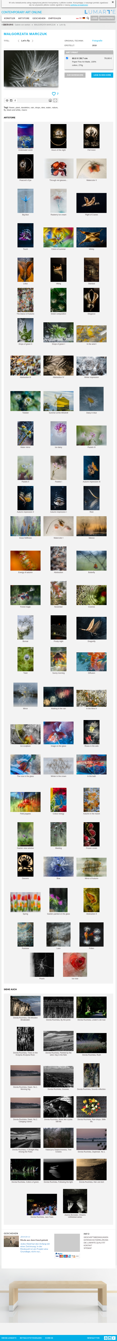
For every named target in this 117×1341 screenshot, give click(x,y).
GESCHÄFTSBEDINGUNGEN (96, 1237)
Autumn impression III (91, 469)
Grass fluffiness (25, 527)
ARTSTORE (23, 18)
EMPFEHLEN (54, 18)
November (58, 594)
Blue (58, 868)
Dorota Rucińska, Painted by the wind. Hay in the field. (58, 1043)
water (48, 107)
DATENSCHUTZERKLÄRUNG (96, 1240)
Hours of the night (58, 137)
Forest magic (25, 596)
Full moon (92, 137)
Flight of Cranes (91, 204)
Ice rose (75, 966)
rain (32, 107)
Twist (25, 660)
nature (55, 107)
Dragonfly (91, 629)
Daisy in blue (91, 400)
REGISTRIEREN (107, 18)
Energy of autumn (25, 562)
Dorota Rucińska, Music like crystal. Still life (58, 1109)
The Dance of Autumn (25, 301)
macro (24, 110)
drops (37, 107)
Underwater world (25, 137)
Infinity (91, 238)
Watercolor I (58, 527)
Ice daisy (58, 434)
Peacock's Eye (25, 167)
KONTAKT (88, 1245)
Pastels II (25, 469)
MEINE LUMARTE (9, 1338)
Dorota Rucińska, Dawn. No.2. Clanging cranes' (25, 1110)
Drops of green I (58, 333)
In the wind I (91, 335)
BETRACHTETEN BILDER (31, 1338)
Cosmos (91, 596)
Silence (91, 527)
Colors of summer (58, 238)
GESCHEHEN (38, 18)
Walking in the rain (58, 698)
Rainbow (25, 935)
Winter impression (91, 367)
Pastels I (58, 469)
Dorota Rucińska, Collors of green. (25, 1171)
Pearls (42, 966)
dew (43, 107)
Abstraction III (25, 367)
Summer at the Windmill (58, 402)
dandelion (25, 107)
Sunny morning (58, 660)
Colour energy (58, 801)
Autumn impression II (25, 499)
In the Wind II (91, 700)
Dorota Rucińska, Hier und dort (91, 1171)
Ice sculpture (25, 735)
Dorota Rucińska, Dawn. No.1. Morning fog (25, 1077)
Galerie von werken (22, 25)
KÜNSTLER (9, 18)
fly (5, 110)
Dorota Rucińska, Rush (91, 1044)
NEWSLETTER (93, 1338)
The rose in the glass (25, 766)
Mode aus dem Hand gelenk (34, 1240)
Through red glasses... (58, 170)
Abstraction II (92, 901)
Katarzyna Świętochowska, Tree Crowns (58, 1140)
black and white (14, 110)
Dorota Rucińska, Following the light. (58, 1171)
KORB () (49, 1338)
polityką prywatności (79, 5)
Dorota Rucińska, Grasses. (58, 1078)
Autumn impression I (58, 499)
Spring (25, 903)
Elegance (92, 301)
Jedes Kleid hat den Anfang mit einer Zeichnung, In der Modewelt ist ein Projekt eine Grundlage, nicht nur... (35, 1247)
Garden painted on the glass (58, 901)
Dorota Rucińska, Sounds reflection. (91, 1076)
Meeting (58, 835)
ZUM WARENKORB (75, 75)
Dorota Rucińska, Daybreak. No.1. (91, 1141)
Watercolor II (91, 170)
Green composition (58, 301)
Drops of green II (25, 331)
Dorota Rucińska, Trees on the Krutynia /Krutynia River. (25, 1041)
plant (18, 107)
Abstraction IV (58, 367)
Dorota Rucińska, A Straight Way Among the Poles (25, 1140)
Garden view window (25, 835)
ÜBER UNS (8, 24)
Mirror (25, 696)
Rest (92, 499)
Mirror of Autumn (91, 868)
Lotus (25, 271)
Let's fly (62, 25)
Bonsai (25, 628)
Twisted (25, 402)
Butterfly (91, 562)
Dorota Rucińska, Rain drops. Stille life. (91, 1109)
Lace (58, 935)
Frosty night (58, 628)
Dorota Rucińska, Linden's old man (91, 1009)
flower (11, 107)
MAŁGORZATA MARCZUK (45, 25)
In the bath (91, 766)
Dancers (25, 865)
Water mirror (25, 434)
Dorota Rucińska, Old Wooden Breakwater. (25, 1008)
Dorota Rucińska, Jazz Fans (42, 1206)
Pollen (91, 935)
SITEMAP (88, 1248)
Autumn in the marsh (91, 801)
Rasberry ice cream (58, 202)
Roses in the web (92, 733)
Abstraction (58, 559)
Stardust (91, 271)
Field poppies (25, 803)
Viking (58, 271)
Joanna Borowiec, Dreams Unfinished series (75, 1203)
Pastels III (91, 437)
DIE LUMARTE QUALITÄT (94, 1243)
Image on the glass (58, 734)
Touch (25, 236)
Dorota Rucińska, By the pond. (58, 1009)
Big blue (25, 202)
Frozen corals (92, 835)
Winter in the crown (58, 767)
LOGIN (94, 18)
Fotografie (97, 40)
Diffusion (91, 663)
